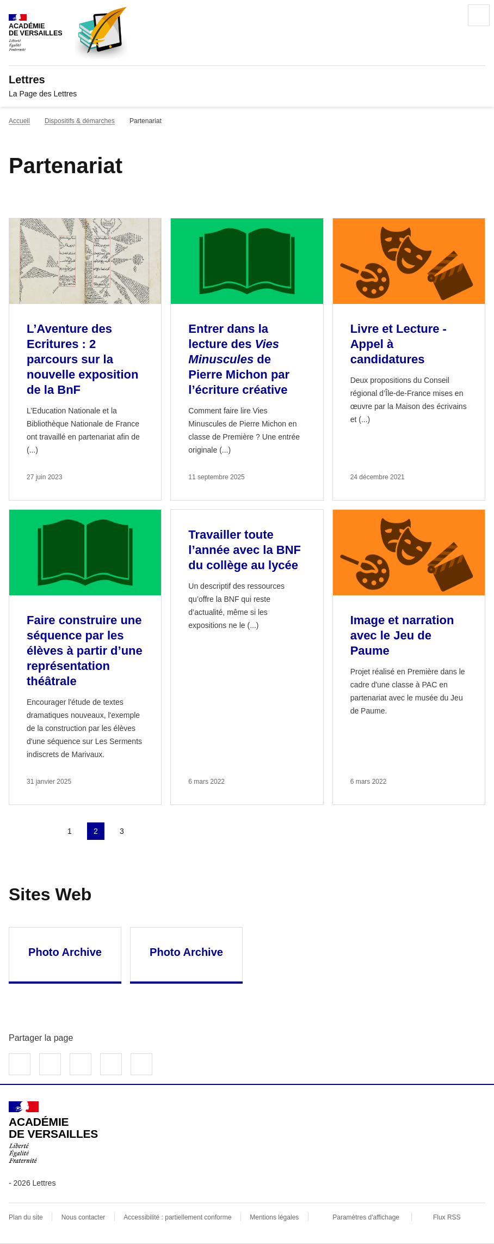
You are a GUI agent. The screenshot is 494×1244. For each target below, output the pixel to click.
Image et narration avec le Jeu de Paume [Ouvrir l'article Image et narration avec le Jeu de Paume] (402, 635)
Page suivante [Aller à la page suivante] (148, 831)
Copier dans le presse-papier (141, 1064)
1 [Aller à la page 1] (69, 831)
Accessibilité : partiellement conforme (177, 1217)
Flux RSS (447, 1217)
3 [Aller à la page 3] (122, 831)
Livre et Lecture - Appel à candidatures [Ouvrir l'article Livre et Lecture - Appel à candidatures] (398, 344)
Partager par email (111, 1064)
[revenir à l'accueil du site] (247, 79)
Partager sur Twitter (50, 1064)
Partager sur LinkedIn (80, 1064)
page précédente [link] (43, 831)
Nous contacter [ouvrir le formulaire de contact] (83, 1217)
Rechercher (448, 15)
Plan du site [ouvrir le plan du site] (26, 1217)
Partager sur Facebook (19, 1064)
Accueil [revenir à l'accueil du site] (19, 121)
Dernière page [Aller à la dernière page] (174, 831)
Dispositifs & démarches (80, 121)
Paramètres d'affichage (365, 1217)
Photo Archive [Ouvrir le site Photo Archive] (65, 952)
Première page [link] (17, 831)
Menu (479, 15)
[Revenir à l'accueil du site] (53, 1132)
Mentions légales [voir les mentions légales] (274, 1217)
